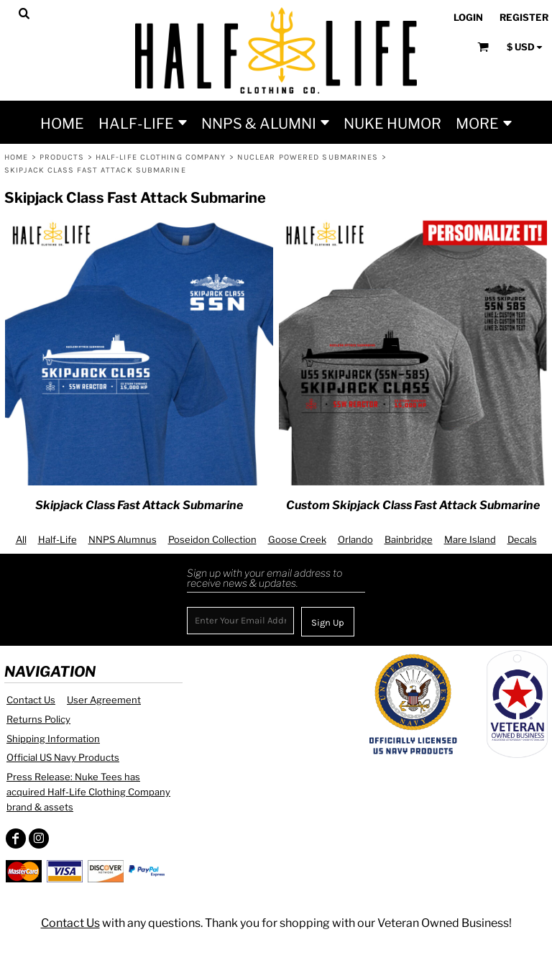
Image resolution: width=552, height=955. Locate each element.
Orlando (355, 539)
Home (16, 157)
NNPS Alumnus (122, 539)
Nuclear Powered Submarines (308, 157)
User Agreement (104, 699)
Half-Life (57, 539)
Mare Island (470, 539)
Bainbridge (409, 539)
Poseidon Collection (212, 539)
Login (468, 17)
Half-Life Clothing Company (161, 157)
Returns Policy (38, 719)
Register (524, 17)
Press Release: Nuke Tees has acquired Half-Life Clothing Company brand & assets (88, 792)
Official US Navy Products (62, 757)
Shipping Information (53, 738)
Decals (522, 539)
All (21, 539)
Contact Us (30, 699)
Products (62, 157)
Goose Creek (297, 539)
